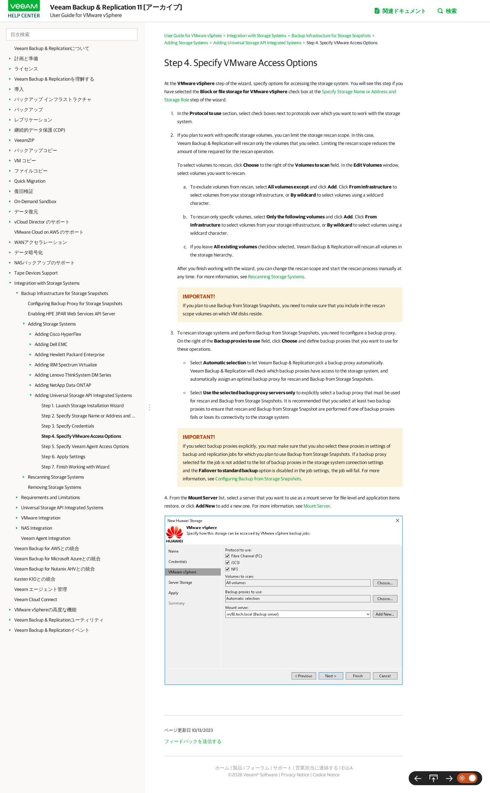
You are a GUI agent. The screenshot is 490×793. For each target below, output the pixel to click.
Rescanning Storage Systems (56, 477)
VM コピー (25, 160)
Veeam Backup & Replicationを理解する (54, 79)
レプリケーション (33, 119)
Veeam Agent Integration (45, 538)
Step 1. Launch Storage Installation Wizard (83, 405)
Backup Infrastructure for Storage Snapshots (64, 293)
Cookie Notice (326, 774)
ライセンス (26, 68)
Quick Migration (29, 181)
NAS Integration (36, 528)
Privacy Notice (295, 774)
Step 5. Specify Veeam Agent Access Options (85, 446)
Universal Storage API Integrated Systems (62, 507)
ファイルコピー (31, 171)
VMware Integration (40, 518)
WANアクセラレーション (40, 242)
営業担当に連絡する (316, 768)
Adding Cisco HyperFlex (58, 334)
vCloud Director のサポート (42, 222)
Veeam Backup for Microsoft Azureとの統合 (57, 558)
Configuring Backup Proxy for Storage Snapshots (75, 303)
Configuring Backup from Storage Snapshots (258, 478)
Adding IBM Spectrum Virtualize (66, 364)
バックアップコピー (35, 150)
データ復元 (26, 211)
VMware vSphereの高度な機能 (45, 609)
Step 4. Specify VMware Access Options (81, 436)
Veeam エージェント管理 (40, 589)
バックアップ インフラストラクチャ (53, 99)
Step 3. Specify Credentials (68, 426)
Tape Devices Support (36, 273)
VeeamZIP (24, 140)
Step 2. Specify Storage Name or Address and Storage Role (88, 415)
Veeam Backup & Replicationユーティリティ (59, 620)
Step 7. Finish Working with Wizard (76, 466)
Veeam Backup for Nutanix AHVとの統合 (54, 569)
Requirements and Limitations (50, 497)
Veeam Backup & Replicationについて (51, 48)
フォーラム (258, 768)
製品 (237, 768)
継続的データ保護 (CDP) (39, 130)
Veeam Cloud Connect (35, 599)
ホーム (222, 768)
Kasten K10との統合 (34, 579)
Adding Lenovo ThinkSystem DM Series (73, 375)
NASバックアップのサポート (44, 262)
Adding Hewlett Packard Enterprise (69, 354)
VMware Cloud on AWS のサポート (49, 232)
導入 (19, 89)
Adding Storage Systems (52, 324)
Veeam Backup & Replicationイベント (51, 630)
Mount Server (317, 506)
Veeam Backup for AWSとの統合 (46, 548)
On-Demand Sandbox (35, 201)
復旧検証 (23, 191)
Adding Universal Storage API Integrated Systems (83, 395)
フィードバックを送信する (193, 741)
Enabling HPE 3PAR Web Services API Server (71, 313)
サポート (282, 768)
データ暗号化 (28, 252)
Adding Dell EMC (51, 344)
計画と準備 (26, 58)
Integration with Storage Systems (47, 283)
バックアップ (28, 109)
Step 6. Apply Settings (63, 456)
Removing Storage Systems (54, 487)
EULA (347, 768)
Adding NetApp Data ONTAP (63, 385)
